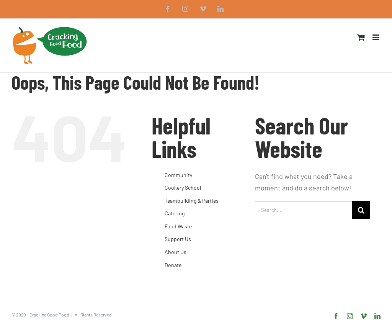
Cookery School (183, 187)
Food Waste (178, 226)
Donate (173, 265)
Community (178, 175)
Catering (175, 213)
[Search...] (303, 210)
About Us (175, 252)
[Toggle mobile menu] (376, 37)
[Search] (361, 210)
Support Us (178, 239)
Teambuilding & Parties (192, 200)
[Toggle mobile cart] (361, 37)
